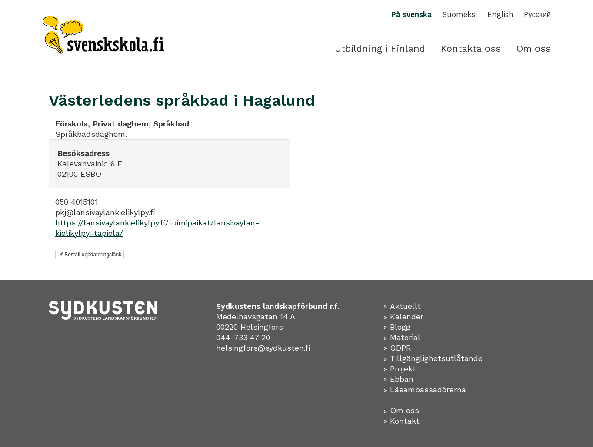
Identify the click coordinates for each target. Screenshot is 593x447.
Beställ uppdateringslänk (89, 255)
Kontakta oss (471, 48)
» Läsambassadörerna (424, 389)
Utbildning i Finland (380, 48)
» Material (401, 337)
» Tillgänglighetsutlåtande (433, 358)
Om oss (533, 48)
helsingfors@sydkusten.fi (263, 347)
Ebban (401, 379)
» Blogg (396, 326)
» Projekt (399, 368)
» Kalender (403, 316)
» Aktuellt (402, 306)
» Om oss (401, 410)
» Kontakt (401, 420)
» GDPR (397, 347)
